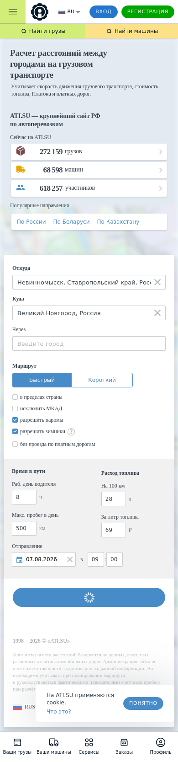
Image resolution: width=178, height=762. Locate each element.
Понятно (143, 703)
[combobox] (89, 282)
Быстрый (42, 380)
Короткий (102, 380)
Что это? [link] (59, 711)
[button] (24, 706)
